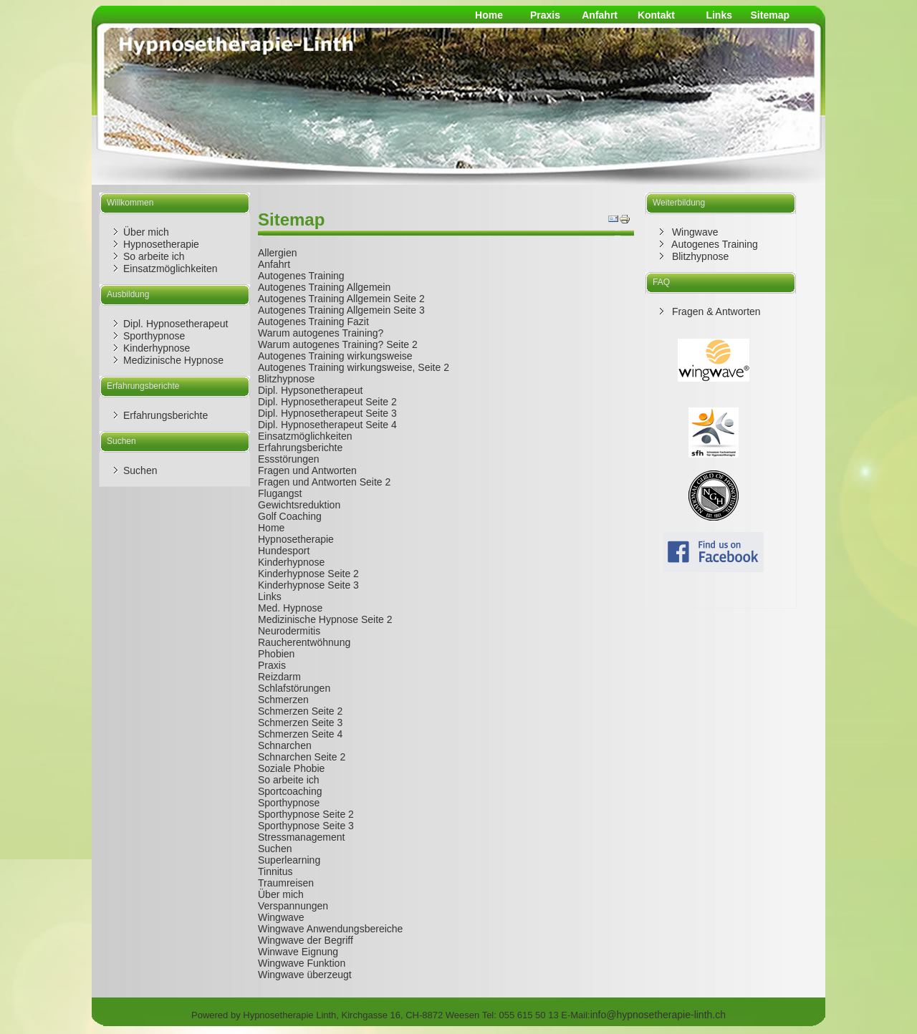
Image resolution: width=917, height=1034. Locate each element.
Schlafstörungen (294, 688)
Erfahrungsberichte (165, 415)
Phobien (276, 653)
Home (489, 15)
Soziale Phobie (291, 768)
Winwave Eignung (298, 951)
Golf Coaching (290, 516)
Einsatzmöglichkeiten (170, 268)
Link (267, 596)
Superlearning (289, 860)
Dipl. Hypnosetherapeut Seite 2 (327, 401)
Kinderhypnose (156, 348)
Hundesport (283, 550)
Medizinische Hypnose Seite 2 (325, 619)
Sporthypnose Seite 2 (306, 814)
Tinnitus (275, 871)
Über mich (146, 232)
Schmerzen (283, 699)
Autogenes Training (301, 275)
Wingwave (281, 917)
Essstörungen (289, 459)
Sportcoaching (290, 791)
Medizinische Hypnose (173, 360)
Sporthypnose (154, 336)
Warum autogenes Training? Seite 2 (338, 344)
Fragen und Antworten (307, 470)
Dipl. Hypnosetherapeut (175, 323)
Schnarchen (285, 745)
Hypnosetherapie (161, 244)
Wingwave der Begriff (305, 940)
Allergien (277, 252)
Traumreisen (286, 883)
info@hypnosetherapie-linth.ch (658, 1014)
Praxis (545, 15)
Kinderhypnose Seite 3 (308, 585)
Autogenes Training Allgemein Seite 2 (341, 298)
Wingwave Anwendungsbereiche (330, 928)
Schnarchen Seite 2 (301, 757)
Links (719, 15)
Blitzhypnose (286, 379)
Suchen (140, 470)
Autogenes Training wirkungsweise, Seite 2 (353, 367)
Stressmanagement (301, 837)
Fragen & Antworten (715, 311)
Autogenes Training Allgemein (324, 287)
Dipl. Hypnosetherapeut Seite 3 (327, 413)
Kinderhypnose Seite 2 (308, 573)
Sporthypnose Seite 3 (306, 825)
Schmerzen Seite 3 (300, 722)
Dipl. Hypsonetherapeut (310, 390)
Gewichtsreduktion (299, 505)
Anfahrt (600, 15)
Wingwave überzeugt (305, 974)
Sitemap (770, 15)
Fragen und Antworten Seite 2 (324, 482)
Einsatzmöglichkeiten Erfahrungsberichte (305, 441)
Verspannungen (293, 906)
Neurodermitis (289, 631)
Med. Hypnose (290, 608)
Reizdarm (279, 676)
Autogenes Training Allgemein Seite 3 (341, 310)
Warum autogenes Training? (320, 333)
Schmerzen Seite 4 (300, 734)
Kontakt (656, 15)
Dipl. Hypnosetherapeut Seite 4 (327, 424)
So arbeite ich (154, 256)
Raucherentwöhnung (304, 642)
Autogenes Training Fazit (313, 321)
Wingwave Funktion (301, 963)
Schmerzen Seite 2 (300, 711)
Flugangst (280, 493)
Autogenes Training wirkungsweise (335, 356)
